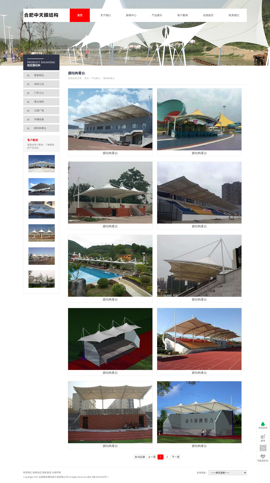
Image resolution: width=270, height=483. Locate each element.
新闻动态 (37, 472)
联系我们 (234, 15)
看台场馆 (39, 101)
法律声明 (56, 472)
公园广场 (39, 110)
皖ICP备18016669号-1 (98, 477)
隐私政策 (46, 472)
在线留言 (208, 15)
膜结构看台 (40, 128)
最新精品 (39, 75)
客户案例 (182, 15)
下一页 (176, 457)
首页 (79, 15)
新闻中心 (131, 15)
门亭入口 (39, 92)
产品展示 (157, 15)
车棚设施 (39, 119)
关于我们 (105, 15)
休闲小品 (39, 84)
